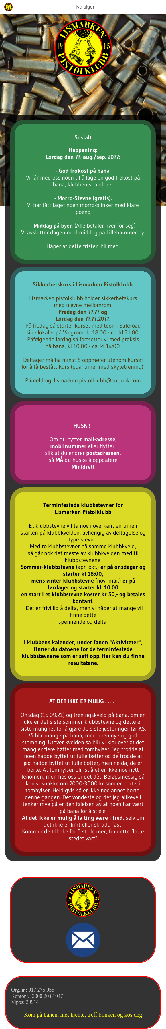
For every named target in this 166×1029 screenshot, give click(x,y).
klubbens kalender (50, 642)
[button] (158, 7)
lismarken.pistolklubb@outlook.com (97, 380)
